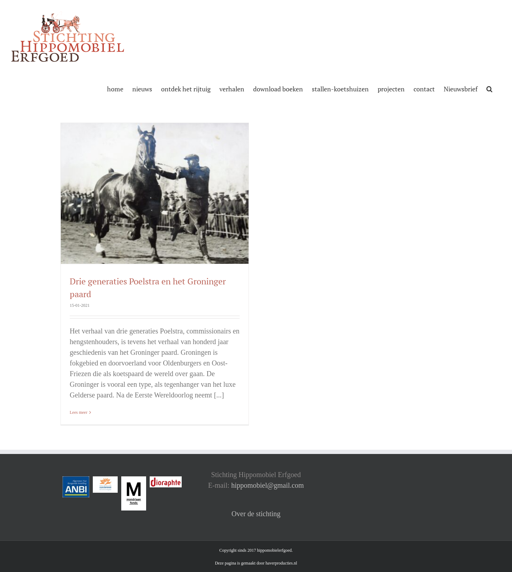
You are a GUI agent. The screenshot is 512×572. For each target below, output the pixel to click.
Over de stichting (256, 514)
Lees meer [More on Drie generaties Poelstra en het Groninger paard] (78, 412)
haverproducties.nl (281, 563)
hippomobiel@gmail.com (267, 485)
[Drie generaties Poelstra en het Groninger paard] (155, 193)
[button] (489, 88)
